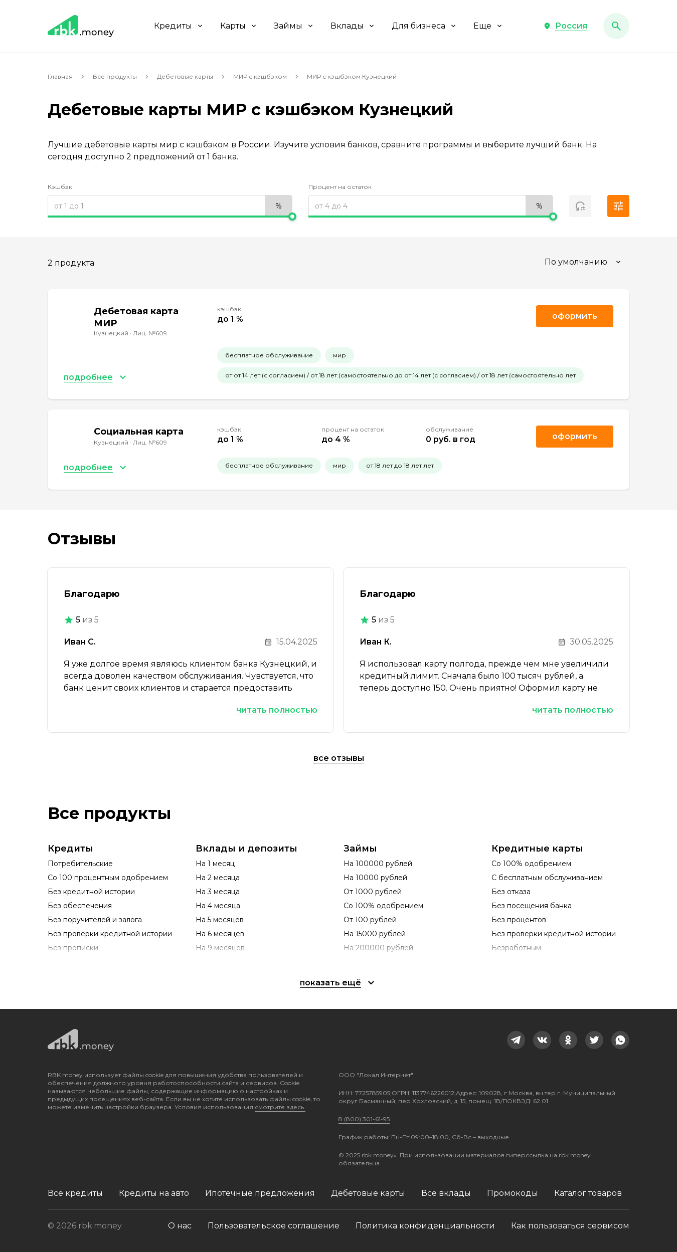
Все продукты (115, 76)
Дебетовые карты (185, 76)
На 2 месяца (218, 877)
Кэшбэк (60, 186)
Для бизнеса (424, 26)
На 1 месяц (215, 863)
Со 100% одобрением (383, 905)
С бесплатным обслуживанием (547, 877)
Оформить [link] (574, 316)
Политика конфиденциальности (425, 1225)
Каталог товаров (588, 1193)
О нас (180, 1225)
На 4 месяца (218, 905)
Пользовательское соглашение (274, 1225)
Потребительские (80, 863)
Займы (294, 26)
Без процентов (518, 919)
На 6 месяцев (220, 933)
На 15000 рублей (375, 933)
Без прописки (73, 947)
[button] (565, 26)
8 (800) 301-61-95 (364, 1119)
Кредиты (179, 26)
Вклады (353, 26)
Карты (239, 26)
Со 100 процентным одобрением (108, 877)
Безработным (516, 947)
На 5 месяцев (220, 919)
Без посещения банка (531, 905)
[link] (516, 1040)
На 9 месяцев (220, 947)
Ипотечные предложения (260, 1193)
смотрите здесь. (280, 1107)
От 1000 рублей (373, 891)
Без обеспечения (80, 905)
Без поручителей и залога (95, 919)
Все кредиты (75, 1193)
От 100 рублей (370, 919)
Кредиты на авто (154, 1193)
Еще (488, 26)
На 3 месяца (218, 891)
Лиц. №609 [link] (150, 333)
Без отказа (511, 891)
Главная (60, 76)
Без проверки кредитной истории (110, 933)
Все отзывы (338, 758)
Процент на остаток (340, 186)
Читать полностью (276, 710)
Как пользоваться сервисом (570, 1225)
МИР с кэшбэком (260, 76)
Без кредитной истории (91, 891)
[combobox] (584, 262)
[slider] (170, 217)
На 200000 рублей (378, 947)
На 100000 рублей (378, 863)
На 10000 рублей (375, 877)
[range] (170, 206)
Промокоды (512, 1193)
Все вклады (446, 1193)
